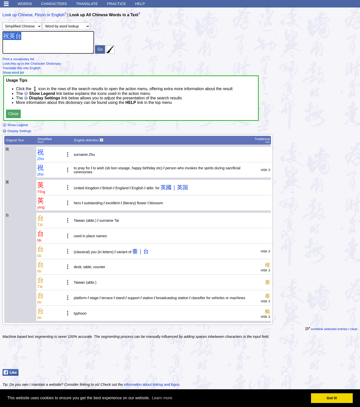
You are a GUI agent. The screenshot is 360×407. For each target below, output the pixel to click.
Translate (87, 3)
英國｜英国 (174, 187)
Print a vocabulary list (18, 59)
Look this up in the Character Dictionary (31, 63)
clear (354, 329)
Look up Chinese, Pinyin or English (33, 15)
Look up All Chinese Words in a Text (104, 15)
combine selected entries (329, 329)
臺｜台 (140, 251)
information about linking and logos (151, 385)
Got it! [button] (332, 398)
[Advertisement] (318, 354)
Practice (116, 3)
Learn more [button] (162, 398)
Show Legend (15, 125)
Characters (54, 3)
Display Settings (16, 131)
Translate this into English (21, 68)
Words (25, 3)
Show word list (13, 72)
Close (13, 114)
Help (140, 3)
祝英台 (48, 42)
